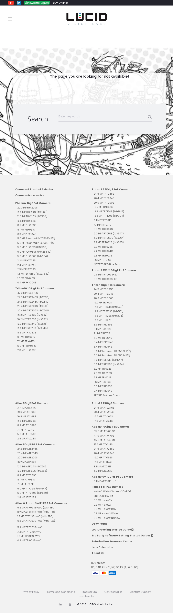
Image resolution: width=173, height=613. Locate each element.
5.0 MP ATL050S (26, 434)
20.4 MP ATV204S (104, 412)
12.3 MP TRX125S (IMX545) (32, 328)
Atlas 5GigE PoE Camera (31, 403)
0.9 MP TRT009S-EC (106, 274)
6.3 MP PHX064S (26, 234)
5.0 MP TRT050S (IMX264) (109, 238)
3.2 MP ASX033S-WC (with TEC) (36, 512)
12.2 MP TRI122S (102, 320)
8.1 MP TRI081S (102, 329)
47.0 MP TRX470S (27, 293)
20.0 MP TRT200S (104, 202)
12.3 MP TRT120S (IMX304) (109, 215)
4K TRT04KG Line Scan (107, 264)
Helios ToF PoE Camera (107, 487)
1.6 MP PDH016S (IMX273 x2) (33, 273)
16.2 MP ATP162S (26, 462)
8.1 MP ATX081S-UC (105, 481)
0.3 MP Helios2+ (103, 500)
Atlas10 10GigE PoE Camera (110, 426)
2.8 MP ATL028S (26, 438)
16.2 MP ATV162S (103, 416)
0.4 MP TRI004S (103, 390)
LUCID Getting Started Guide (112, 529)
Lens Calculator (102, 547)
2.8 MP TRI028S (103, 373)
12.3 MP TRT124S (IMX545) (109, 211)
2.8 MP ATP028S (26, 497)
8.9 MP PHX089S (26, 225)
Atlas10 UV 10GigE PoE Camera (112, 476)
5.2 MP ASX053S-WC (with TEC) (36, 507)
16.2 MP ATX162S (103, 457)
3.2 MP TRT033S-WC (29, 531)
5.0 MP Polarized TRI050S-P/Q (112, 355)
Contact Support (140, 592)
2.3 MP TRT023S (103, 255)
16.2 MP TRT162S (103, 207)
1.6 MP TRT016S (102, 260)
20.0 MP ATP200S (27, 457)
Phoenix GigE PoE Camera (33, 203)
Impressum (90, 592)
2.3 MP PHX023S (26, 269)
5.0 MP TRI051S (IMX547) (108, 360)
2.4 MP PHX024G (26, 265)
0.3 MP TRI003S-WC (29, 540)
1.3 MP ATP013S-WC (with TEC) (35, 516)
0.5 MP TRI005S (103, 386)
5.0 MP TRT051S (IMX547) (109, 233)
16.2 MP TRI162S (103, 302)
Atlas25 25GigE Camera (108, 403)
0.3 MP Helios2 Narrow (107, 518)
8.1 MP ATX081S (102, 466)
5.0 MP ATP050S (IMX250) (32, 493)
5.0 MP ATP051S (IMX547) (32, 488)
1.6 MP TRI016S (102, 382)
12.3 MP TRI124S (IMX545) (108, 307)
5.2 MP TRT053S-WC (29, 527)
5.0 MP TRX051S (26, 346)
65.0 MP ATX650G (104, 431)
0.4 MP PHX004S (26, 282)
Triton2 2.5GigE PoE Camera (111, 189)
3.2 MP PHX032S (26, 260)
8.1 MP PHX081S (26, 229)
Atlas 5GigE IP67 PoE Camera (35, 444)
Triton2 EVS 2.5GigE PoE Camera (114, 270)
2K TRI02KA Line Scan (107, 395)
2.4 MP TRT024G (103, 251)
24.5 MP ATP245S (27, 448)
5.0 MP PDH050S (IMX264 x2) (34, 251)
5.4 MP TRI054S (103, 346)
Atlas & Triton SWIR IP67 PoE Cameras (41, 503)
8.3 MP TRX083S (26, 332)
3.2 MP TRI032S (102, 368)
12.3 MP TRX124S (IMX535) (32, 323)
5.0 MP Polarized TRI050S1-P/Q (112, 351)
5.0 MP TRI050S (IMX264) (109, 364)
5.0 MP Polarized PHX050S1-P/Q (36, 238)
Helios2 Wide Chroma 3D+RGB (112, 491)
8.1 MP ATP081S (26, 479)
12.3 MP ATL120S (26, 421)
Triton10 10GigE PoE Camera (34, 288)
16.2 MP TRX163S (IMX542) (32, 319)
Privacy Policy (31, 592)
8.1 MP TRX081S (26, 337)
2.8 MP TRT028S (103, 247)
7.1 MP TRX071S (26, 341)
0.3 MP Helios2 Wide (106, 513)
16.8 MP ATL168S (26, 416)
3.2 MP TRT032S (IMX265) (109, 242)
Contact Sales (113, 592)
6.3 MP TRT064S (103, 229)
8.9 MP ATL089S (26, 425)
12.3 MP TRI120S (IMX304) (108, 316)
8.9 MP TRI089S (103, 324)
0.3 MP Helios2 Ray (105, 509)
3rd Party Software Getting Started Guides (122, 535)
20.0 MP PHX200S (27, 207)
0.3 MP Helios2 (102, 504)
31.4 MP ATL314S (26, 407)
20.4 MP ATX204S (104, 453)
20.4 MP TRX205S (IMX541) (33, 310)
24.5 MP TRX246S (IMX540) (33, 301)
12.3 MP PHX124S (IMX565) (32, 212)
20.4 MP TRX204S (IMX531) (32, 306)
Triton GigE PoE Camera (108, 285)
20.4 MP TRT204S (104, 198)
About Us (98, 553)
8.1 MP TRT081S (102, 220)
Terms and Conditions (61, 592)
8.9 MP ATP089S (26, 475)
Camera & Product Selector (34, 189)
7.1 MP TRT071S (102, 224)
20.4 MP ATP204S (27, 453)
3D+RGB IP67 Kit (103, 496)
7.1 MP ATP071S (25, 484)
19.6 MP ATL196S (26, 412)
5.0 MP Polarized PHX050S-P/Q (35, 243)
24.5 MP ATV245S (104, 407)
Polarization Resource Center (112, 541)
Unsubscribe (86, 596)
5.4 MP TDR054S (103, 342)
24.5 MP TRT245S (104, 193)
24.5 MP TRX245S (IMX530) (33, 297)
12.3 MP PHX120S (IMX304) (32, 216)
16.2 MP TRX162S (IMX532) (32, 315)
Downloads (99, 523)
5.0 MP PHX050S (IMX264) (32, 256)
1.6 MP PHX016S (26, 278)
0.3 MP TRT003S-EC (105, 279)
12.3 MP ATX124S (103, 462)
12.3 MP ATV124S (103, 421)
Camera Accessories (29, 195)
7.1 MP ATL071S (25, 429)
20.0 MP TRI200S (103, 298)
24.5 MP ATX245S (104, 448)
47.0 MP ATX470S (104, 435)
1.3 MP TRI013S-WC (28, 536)
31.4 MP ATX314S (103, 444)
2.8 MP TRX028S (26, 350)
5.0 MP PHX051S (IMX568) (32, 247)
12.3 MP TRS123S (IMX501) (108, 311)
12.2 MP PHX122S (26, 221)
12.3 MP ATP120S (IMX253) (32, 471)
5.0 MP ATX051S (103, 471)
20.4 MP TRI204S (103, 293)
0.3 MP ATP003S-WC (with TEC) (36, 521)
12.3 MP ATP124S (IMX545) (32, 466)
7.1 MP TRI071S (102, 333)
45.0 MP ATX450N (104, 440)
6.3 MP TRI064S (103, 338)
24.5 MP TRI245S (103, 289)
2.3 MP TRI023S (102, 377)
